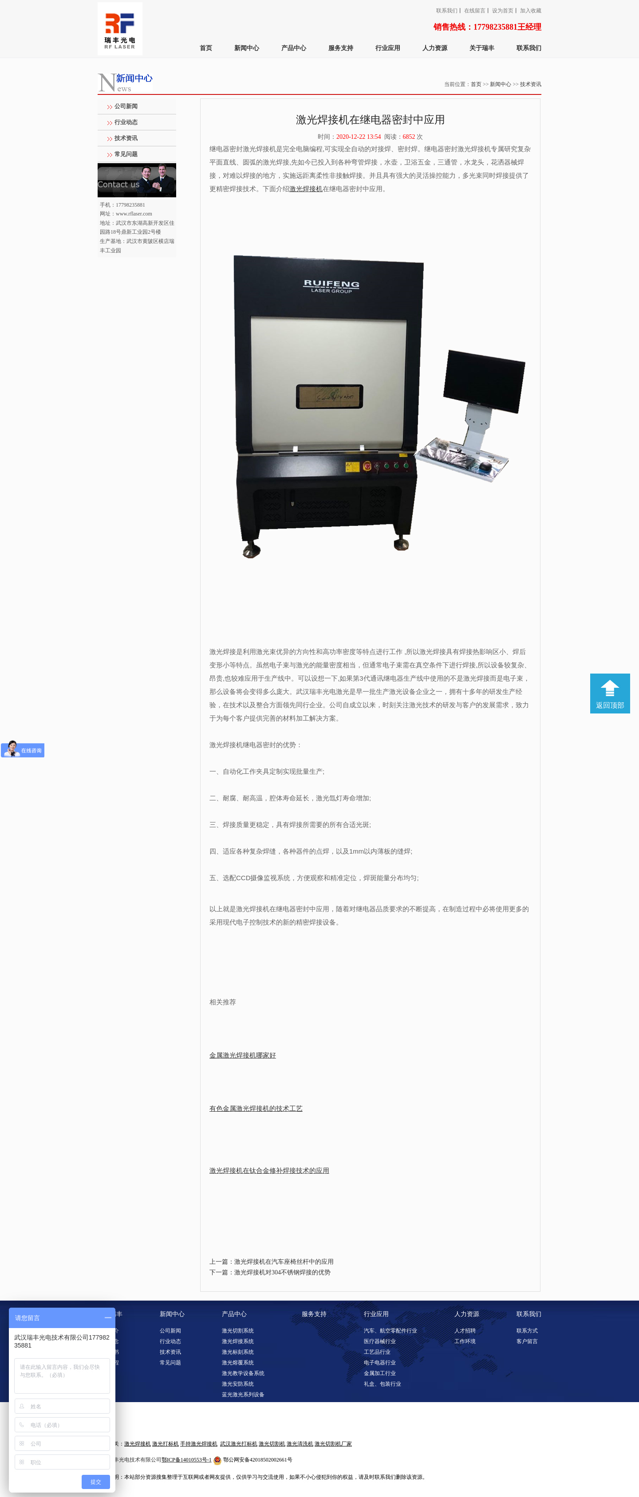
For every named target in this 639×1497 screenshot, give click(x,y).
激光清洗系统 (238, 1405)
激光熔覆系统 (238, 1363)
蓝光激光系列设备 (243, 1394)
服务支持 (340, 48)
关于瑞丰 (481, 48)
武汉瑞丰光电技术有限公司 (130, 1460)
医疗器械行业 (380, 1341)
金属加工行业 (380, 1373)
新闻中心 (246, 48)
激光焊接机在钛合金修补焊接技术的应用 (269, 1170)
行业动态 (126, 122)
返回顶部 (610, 705)
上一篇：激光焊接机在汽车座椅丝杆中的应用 (271, 1261)
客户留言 (527, 1341)
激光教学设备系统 (243, 1373)
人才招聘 (465, 1331)
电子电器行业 (380, 1363)
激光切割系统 (238, 1331)
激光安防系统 (238, 1384)
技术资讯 (530, 84)
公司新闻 (126, 106)
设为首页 (502, 11)
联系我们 (447, 11)
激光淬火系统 (238, 1426)
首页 (206, 48)
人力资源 (434, 48)
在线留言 (474, 11)
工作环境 (465, 1341)
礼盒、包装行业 (382, 1384)
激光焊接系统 (238, 1341)
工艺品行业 (377, 1352)
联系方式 (527, 1331)
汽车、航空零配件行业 (390, 1331)
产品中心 (293, 48)
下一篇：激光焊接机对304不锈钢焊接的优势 (270, 1272)
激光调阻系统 (238, 1416)
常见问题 (126, 154)
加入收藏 (530, 11)
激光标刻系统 (238, 1352)
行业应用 (387, 48)
